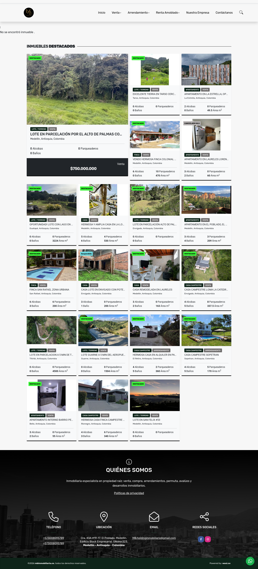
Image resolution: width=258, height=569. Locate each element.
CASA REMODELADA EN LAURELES (152, 289)
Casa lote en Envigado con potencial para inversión (103, 289)
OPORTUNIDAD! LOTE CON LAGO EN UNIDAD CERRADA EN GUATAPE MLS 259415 (52, 224)
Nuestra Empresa (197, 12)
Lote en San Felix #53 (146, 419)
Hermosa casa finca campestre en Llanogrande (103, 419)
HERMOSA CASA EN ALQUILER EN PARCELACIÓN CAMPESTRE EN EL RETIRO (155, 354)
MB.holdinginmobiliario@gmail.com (154, 538)
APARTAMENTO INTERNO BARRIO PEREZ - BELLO (52, 419)
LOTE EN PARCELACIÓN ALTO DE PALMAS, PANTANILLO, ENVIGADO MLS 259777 (155, 224)
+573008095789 (53, 538)
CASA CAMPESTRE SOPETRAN (201, 354)
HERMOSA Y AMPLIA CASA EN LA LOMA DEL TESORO (103, 224)
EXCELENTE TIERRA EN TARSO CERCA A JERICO (155, 94)
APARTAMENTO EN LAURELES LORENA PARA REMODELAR (206, 159)
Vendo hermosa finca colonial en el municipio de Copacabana (155, 159)
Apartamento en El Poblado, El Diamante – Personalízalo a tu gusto (206, 224)
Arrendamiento (138, 12)
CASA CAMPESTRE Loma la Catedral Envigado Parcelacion (206, 289)
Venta (116, 12)
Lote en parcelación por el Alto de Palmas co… (76, 134)
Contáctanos (224, 12)
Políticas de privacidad (129, 493)
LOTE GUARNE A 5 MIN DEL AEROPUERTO (103, 354)
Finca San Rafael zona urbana (49, 289)
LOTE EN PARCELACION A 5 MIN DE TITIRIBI (52, 354)
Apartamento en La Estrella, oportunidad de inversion (206, 94)
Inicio (101, 12)
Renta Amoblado (167, 12)
